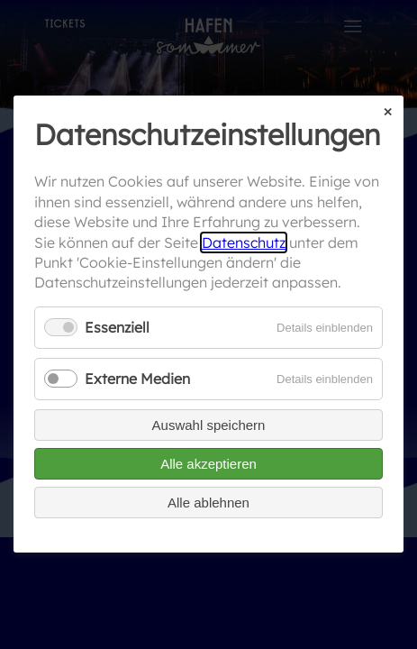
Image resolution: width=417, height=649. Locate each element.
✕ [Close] (388, 112)
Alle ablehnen (208, 503)
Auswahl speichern (209, 426)
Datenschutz (244, 242)
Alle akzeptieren (208, 464)
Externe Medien (137, 379)
